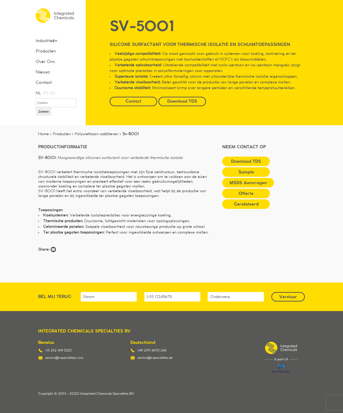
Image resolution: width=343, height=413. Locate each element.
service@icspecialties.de (154, 358)
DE (52, 93)
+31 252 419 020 (58, 350)
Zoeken (43, 111)
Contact (44, 83)
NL (38, 93)
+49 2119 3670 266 (151, 350)
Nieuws (43, 72)
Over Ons (45, 62)
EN (45, 93)
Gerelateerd (246, 204)
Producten (46, 51)
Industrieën (46, 41)
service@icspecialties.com (64, 358)
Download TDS (182, 101)
